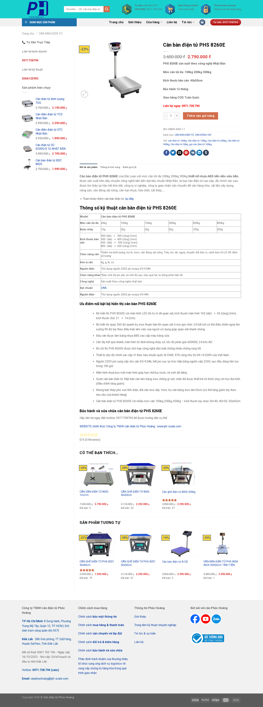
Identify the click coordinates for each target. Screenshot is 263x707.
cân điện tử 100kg (177, 140)
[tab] (89, 167)
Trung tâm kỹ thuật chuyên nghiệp (155, 625)
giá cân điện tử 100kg (200, 144)
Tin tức (188, 22)
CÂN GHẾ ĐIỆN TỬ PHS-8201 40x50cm (138, 563)
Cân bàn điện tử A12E (175, 561)
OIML (104, 288)
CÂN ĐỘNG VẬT (203, 134)
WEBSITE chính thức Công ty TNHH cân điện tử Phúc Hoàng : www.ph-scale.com (131, 426)
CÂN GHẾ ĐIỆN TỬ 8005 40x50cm (135, 493)
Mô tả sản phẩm (89, 167)
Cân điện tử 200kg (217, 140)
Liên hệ (172, 22)
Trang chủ (116, 22)
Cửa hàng (154, 22)
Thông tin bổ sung (110, 167)
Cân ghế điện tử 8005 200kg (178, 492)
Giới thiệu (134, 22)
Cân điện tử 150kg (197, 140)
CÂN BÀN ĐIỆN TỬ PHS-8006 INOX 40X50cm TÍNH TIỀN (220, 563)
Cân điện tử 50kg (179, 144)
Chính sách (97, 616)
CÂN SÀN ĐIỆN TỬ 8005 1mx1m (94, 493)
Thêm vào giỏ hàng (200, 116)
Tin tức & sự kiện (145, 633)
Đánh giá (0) (129, 167)
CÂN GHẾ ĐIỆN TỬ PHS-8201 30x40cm (97, 563)
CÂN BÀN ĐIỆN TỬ (50, 33)
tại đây (129, 199)
